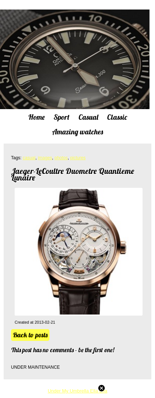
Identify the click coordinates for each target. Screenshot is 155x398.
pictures (77, 157)
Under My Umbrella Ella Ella (77, 391)
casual (29, 157)
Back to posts (30, 335)
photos (61, 157)
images (45, 157)
